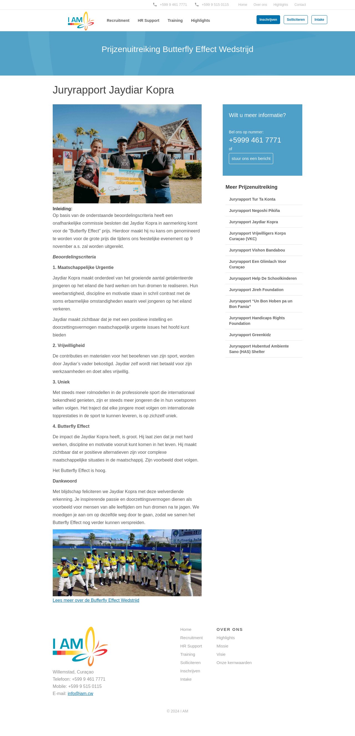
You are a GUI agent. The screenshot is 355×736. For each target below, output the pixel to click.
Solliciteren (296, 20)
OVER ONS (230, 629)
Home (242, 5)
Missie (223, 646)
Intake (319, 20)
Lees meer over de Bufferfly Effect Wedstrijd (96, 600)
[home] (72, 17)
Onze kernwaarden (234, 662)
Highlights (280, 5)
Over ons (260, 5)
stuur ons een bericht (251, 158)
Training (175, 20)
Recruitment (118, 20)
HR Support (148, 20)
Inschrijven (268, 20)
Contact (300, 5)
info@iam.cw (80, 693)
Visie (221, 654)
